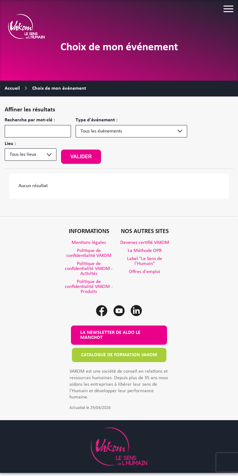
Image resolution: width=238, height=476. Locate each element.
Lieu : (10, 143)
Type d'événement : (96, 120)
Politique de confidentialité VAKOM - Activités (89, 268)
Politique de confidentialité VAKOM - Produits (89, 286)
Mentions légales (89, 242)
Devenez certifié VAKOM (144, 242)
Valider (81, 156)
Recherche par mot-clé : (30, 120)
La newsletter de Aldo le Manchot (110, 335)
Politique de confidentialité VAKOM (89, 253)
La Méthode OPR (145, 250)
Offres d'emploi (144, 271)
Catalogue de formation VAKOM (119, 355)
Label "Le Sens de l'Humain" (144, 261)
